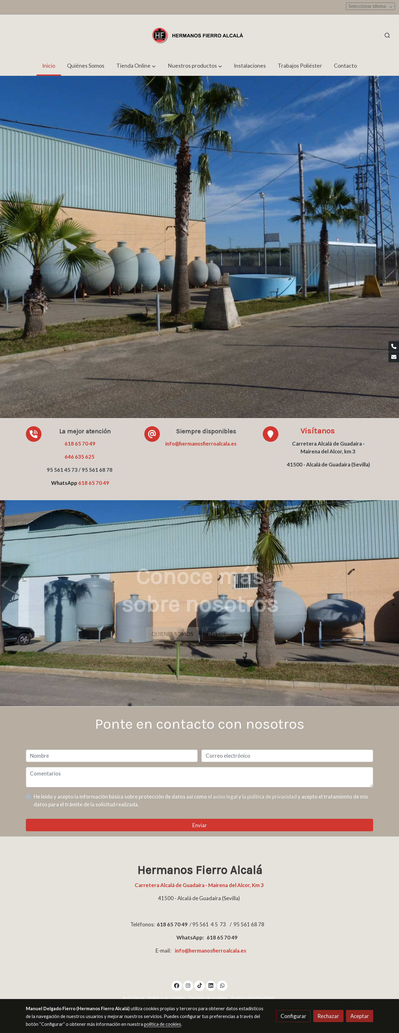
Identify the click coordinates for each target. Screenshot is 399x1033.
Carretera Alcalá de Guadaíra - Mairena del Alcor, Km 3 (200, 885)
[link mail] (393, 357)
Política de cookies (166, 998)
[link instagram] (188, 985)
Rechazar (328, 1016)
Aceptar (359, 1016)
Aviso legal (133, 998)
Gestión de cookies (208, 998)
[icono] (270, 434)
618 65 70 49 (80, 443)
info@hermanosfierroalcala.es (201, 443)
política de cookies (162, 1024)
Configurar (293, 1016)
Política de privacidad (252, 998)
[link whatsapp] (222, 985)
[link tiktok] (199, 985)
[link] (199, 35)
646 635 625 (79, 456)
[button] (136, 66)
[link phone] (393, 346)
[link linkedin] (211, 985)
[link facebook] (176, 985)
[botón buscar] (387, 35)
